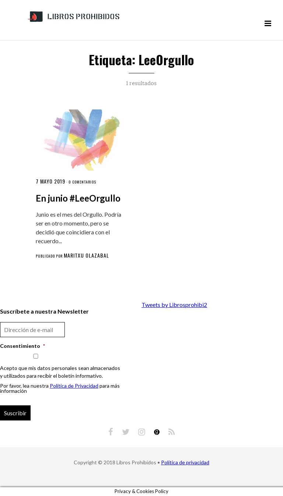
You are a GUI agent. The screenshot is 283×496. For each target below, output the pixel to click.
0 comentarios (82, 182)
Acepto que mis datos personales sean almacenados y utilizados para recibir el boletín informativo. (60, 372)
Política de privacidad (185, 462)
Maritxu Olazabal (86, 255)
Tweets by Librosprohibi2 (174, 304)
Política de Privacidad (74, 386)
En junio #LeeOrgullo (78, 198)
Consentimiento (22, 346)
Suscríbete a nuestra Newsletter (44, 311)
